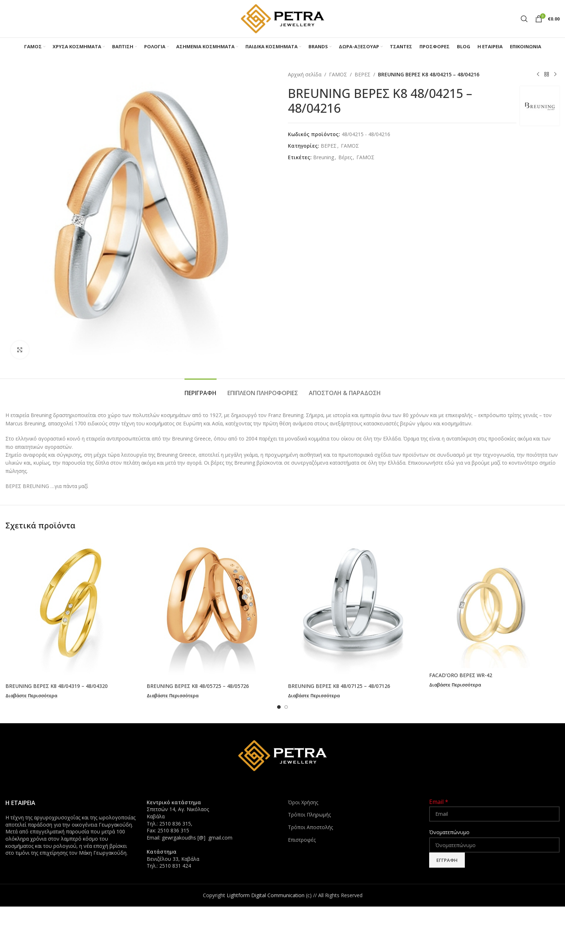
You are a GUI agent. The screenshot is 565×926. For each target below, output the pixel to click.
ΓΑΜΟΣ (338, 74)
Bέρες (345, 157)
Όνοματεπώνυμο (449, 831)
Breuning (323, 157)
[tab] (200, 390)
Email (438, 801)
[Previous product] (538, 74)
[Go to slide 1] (279, 706)
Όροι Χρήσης (303, 801)
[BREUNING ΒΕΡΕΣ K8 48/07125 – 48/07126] (353, 608)
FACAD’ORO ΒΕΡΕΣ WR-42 (460, 675)
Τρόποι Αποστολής (310, 826)
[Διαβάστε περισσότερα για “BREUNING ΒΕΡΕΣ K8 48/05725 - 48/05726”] (173, 696)
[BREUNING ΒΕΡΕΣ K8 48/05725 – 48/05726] (212, 608)
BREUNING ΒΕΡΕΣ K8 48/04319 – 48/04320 (56, 686)
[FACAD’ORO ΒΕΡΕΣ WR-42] (494, 603)
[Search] (524, 19)
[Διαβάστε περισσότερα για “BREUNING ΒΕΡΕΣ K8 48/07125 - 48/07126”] (314, 696)
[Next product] (555, 74)
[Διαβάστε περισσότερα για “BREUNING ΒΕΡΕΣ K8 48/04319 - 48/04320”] (31, 696)
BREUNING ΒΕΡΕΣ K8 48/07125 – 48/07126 (339, 686)
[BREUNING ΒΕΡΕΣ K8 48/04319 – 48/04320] (70, 608)
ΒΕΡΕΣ (362, 74)
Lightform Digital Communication (265, 894)
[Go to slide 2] (286, 706)
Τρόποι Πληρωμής (309, 814)
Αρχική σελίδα (304, 74)
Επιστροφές (302, 839)
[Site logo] (282, 18)
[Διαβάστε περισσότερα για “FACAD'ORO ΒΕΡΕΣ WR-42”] (455, 685)
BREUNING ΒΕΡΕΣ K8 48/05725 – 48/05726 (198, 686)
